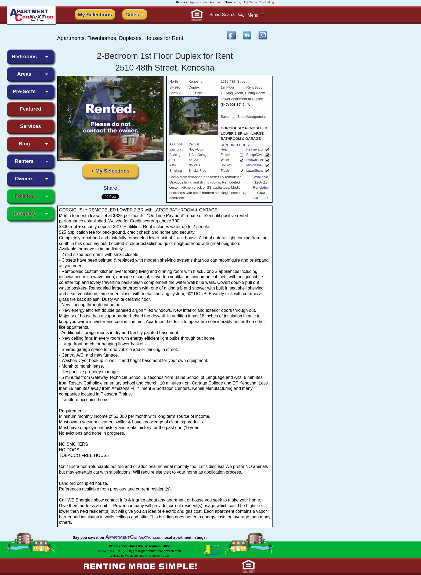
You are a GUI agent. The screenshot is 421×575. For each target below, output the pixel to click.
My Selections (95, 14)
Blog (24, 144)
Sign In (193, 2)
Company (24, 213)
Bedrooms (24, 56)
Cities (132, 14)
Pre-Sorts (24, 91)
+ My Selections (110, 171)
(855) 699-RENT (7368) (115, 551)
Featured (30, 109)
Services (30, 126)
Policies (24, 196)
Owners (24, 178)
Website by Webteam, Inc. (127, 555)
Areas (24, 74)
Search (226, 14)
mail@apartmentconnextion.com (158, 551)
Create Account (210, 2)
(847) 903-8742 (235, 104)
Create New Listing (261, 2)
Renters (24, 161)
